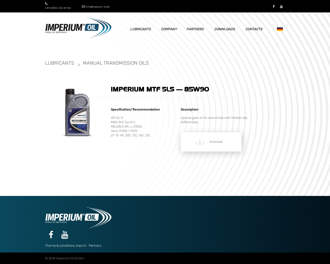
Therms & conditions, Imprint (66, 245)
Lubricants (140, 29)
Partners (195, 29)
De (279, 29)
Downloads (224, 29)
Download (216, 141)
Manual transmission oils (116, 63)
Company (169, 29)
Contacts (254, 29)
